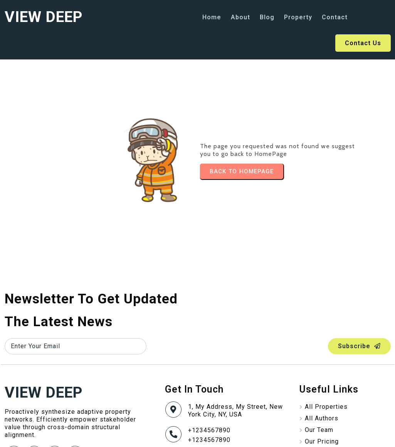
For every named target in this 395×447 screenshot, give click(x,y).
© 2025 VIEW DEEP (34, 435)
